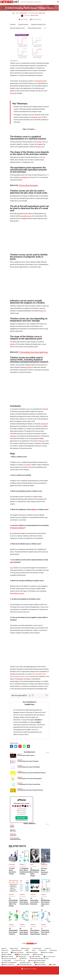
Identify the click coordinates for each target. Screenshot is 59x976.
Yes (11, 568)
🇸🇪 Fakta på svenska (7, 956)
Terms (33, 950)
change (39, 142)
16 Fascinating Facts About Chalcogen (27, 761)
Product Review (37, 948)
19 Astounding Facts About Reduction (34, 901)
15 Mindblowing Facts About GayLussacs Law (45, 902)
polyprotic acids (36, 117)
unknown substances (18, 528)
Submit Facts (53, 950)
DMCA (27, 950)
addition (12, 344)
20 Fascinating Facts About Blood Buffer (24, 931)
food (37, 628)
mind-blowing (39, 81)
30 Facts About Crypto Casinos (25, 755)
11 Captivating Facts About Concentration (28, 784)
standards (38, 720)
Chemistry (12, 24)
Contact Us (48, 948)
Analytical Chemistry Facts (38, 24)
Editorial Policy (14, 948)
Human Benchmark (15, 839)
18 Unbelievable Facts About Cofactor (13, 931)
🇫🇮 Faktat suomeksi (34, 956)
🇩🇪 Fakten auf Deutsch (17, 952)
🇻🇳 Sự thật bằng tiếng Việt (24, 964)
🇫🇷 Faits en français (32, 952)
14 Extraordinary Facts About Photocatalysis (29, 778)
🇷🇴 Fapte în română (39, 962)
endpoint (33, 509)
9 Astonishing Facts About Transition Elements (30, 790)
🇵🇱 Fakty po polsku (25, 962)
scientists (29, 367)
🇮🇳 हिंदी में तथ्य (23, 958)
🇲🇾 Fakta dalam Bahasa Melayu (37, 960)
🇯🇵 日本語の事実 (6, 960)
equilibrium (13, 436)
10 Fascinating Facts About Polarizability (28, 767)
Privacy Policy (42, 950)
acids (11, 562)
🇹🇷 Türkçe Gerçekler (40, 964)
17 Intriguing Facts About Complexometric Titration (25, 871)
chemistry (42, 441)
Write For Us (5, 950)
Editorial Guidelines (36, 19)
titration (38, 147)
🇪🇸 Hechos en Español (47, 952)
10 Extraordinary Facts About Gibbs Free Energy (13, 902)
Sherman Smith (34, 15)
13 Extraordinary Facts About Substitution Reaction (31, 772)
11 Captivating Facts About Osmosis (45, 931)
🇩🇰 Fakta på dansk (38, 954)
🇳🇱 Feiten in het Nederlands (9, 962)
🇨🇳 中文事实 (52, 964)
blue (41, 311)
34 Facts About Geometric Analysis (44, 871)
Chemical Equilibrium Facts (17, 28)
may (43, 157)
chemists (44, 424)
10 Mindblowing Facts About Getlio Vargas (34, 872)
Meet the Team (25, 948)
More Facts (5, 952)
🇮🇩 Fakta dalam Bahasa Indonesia (39, 958)
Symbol (12, 827)
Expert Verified (23, 19)
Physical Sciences (23, 24)
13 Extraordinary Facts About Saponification (35, 931)
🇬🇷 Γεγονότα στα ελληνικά (9, 958)
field (46, 409)
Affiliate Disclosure (17, 950)
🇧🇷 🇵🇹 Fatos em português (22, 954)
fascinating (13, 93)
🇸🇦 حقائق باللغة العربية (49, 956)
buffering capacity (18, 593)
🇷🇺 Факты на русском (8, 964)
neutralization (25, 177)
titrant (28, 464)
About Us (4, 948)
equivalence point (26, 216)
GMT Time (13, 831)
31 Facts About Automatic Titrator (12, 871)
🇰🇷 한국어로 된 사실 (19, 960)
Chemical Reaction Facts (34, 28)
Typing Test (13, 835)
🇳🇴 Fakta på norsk (21, 956)
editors (39, 722)
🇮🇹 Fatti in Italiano (6, 954)
